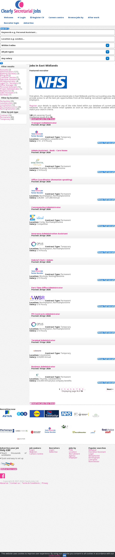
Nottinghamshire (11, 155)
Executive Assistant (12, 85)
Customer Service (12, 82)
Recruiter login (104, 22)
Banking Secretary (12, 72)
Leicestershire (10, 141)
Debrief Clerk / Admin (46, 256)
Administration (10, 68)
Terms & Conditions (64, 544)
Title (71, 496)
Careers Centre (36, 503)
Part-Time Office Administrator (51, 284)
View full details (102, 133)
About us (38, 544)
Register (37, 82)
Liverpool (93, 513)
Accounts (8, 65)
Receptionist (9, 119)
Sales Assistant (10, 122)
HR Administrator (11, 92)
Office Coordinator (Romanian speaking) (55, 171)
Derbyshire (9, 138)
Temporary (9, 178)
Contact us (49, 544)
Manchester (94, 516)
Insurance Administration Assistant (53, 228)
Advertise (106, 27)
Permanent (9, 174)
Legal (91, 503)
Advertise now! (13, 522)
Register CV (34, 22)
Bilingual (8, 78)
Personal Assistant (12, 105)
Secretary (8, 125)
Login (20, 22)
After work (87, 22)
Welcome (8, 22)
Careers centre (52, 22)
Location (73, 500)
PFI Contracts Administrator (49, 313)
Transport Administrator (47, 114)
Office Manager (11, 102)
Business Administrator (47, 369)
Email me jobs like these (50, 106)
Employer (73, 510)
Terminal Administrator (47, 341)
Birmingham (94, 510)
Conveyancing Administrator (50, 199)
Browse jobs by (71, 22)
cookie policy (54, 554)
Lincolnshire (9, 145)
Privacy (78, 544)
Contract (8, 171)
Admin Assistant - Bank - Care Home (53, 143)
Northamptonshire (12, 148)
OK (64, 554)
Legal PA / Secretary (13, 95)
